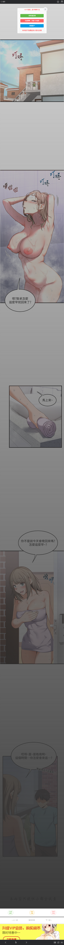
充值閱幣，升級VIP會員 (32, 20)
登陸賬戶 (32, 25)
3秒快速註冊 (32, 15)
